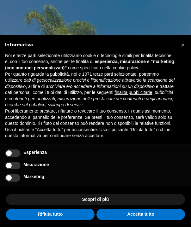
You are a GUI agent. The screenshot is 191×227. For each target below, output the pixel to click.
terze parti (103, 74)
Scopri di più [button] (95, 199)
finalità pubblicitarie (133, 92)
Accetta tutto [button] (140, 214)
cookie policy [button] (125, 67)
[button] (183, 45)
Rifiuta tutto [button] (50, 214)
